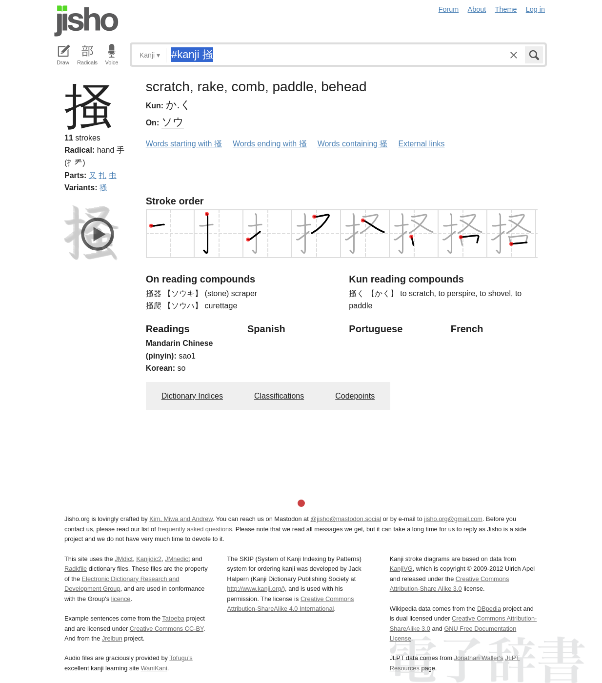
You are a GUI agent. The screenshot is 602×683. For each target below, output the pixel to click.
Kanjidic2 (148, 558)
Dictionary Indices (192, 396)
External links (421, 144)
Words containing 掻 (353, 144)
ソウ (172, 122)
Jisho (86, 21)
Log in (535, 9)
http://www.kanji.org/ (255, 588)
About (477, 9)
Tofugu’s (180, 658)
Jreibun (112, 638)
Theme (506, 9)
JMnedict (177, 558)
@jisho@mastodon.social (345, 518)
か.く (178, 105)
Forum (449, 9)
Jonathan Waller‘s (478, 658)
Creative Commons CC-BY (166, 628)
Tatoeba (173, 618)
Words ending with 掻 (270, 144)
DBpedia (489, 608)
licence (121, 599)
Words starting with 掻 (184, 144)
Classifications (279, 396)
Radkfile (75, 568)
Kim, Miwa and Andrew (180, 518)
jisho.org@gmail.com (453, 518)
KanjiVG (401, 568)
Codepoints (355, 396)
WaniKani (154, 668)
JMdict (124, 558)
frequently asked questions (195, 529)
